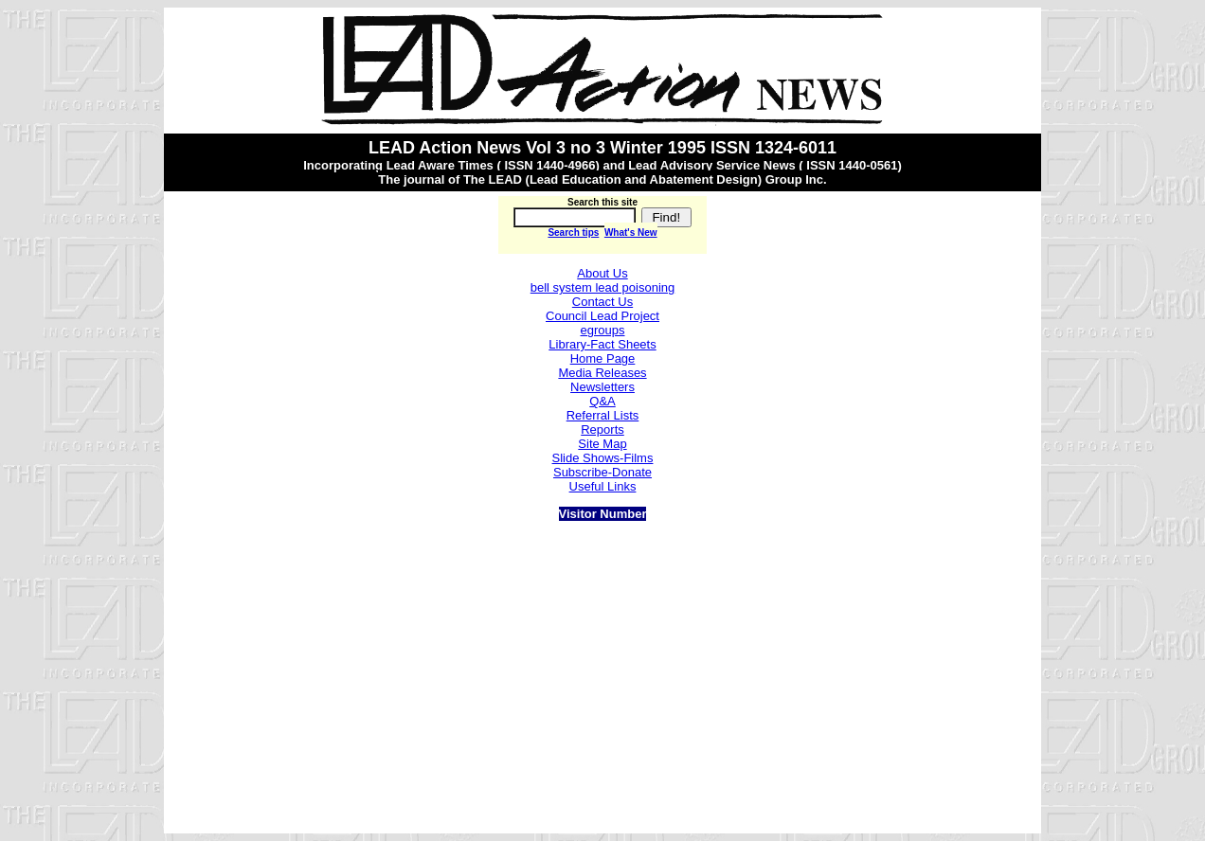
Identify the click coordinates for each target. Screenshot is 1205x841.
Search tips (573, 232)
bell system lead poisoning (602, 287)
